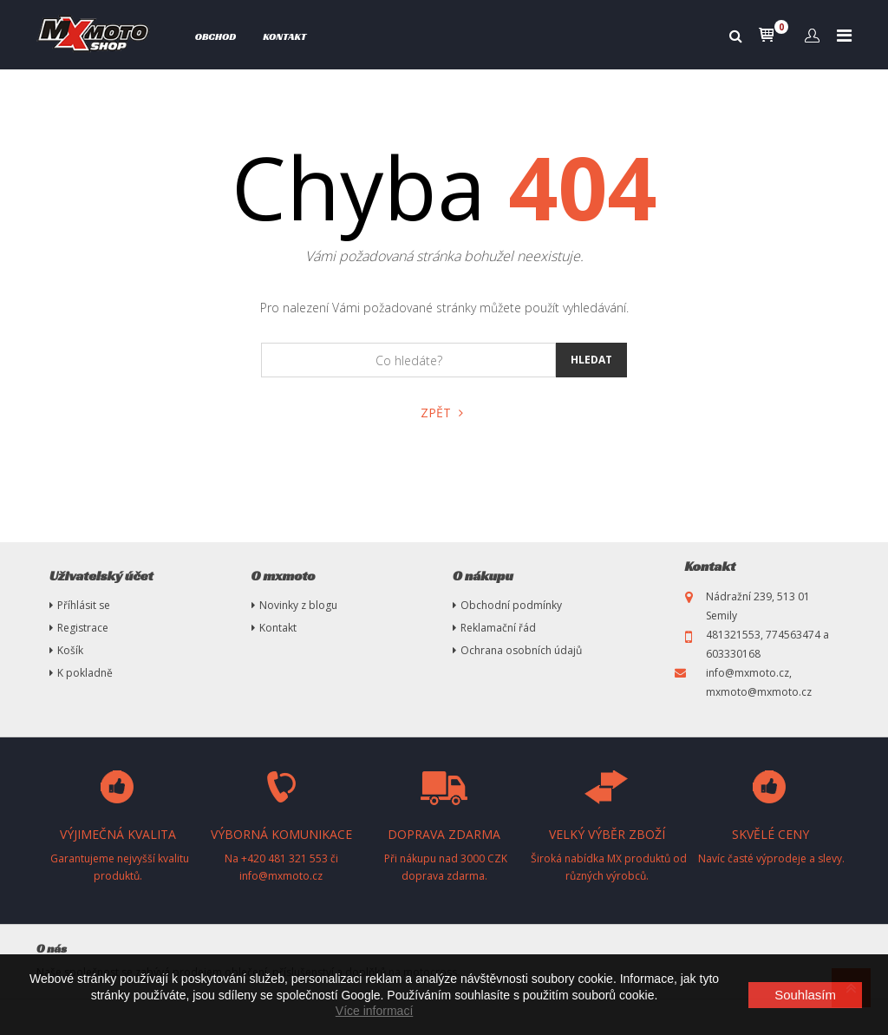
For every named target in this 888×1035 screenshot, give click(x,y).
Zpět (442, 412)
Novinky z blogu (298, 605)
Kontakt (284, 36)
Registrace (82, 627)
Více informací (374, 1011)
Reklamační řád (498, 627)
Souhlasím (805, 994)
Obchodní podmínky (511, 605)
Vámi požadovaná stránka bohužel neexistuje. (444, 256)
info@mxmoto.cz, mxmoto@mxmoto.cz (759, 682)
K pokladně (85, 672)
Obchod (216, 36)
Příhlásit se (83, 605)
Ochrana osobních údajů (521, 650)
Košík (70, 650)
